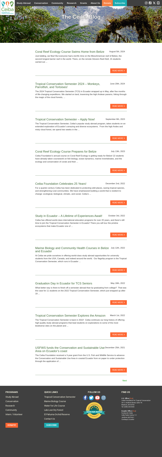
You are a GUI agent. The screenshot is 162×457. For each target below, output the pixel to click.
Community (57, 3)
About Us (95, 3)
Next (125, 380)
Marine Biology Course (55, 401)
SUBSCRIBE (51, 425)
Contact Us (49, 418)
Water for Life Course (54, 405)
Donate (107, 3)
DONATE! (12, 425)
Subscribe (120, 3)
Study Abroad (24, 3)
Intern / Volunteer (13, 414)
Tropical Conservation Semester (59, 397)
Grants (83, 3)
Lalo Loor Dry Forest (53, 410)
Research (71, 3)
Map (131, 398)
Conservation (41, 3)
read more (118, 70)
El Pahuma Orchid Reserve (57, 414)
